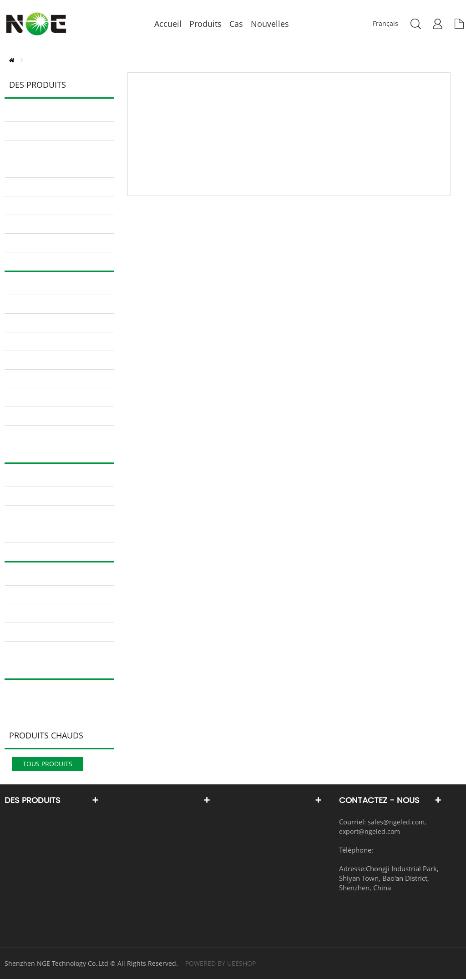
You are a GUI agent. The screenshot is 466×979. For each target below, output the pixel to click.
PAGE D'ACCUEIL (12, 60)
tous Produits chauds (47, 765)
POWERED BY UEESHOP (220, 963)
